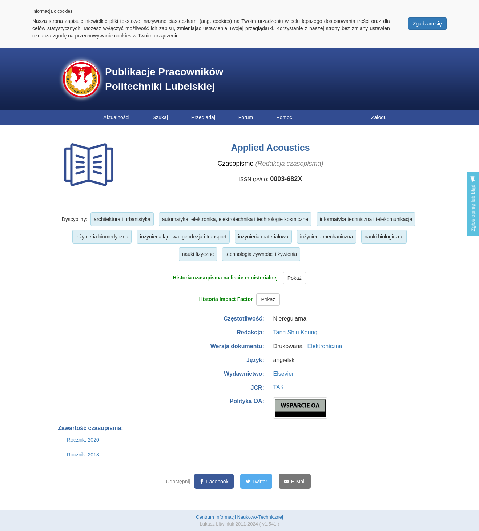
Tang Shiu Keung (295, 332)
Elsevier (283, 374)
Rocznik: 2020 (83, 440)
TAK (278, 387)
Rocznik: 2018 (83, 455)
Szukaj (160, 117)
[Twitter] (256, 481)
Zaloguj (379, 117)
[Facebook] (214, 481)
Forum (245, 117)
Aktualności (116, 117)
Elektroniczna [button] (324, 346)
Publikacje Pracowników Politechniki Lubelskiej (164, 79)
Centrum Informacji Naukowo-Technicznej (239, 517)
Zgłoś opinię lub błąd (473, 203)
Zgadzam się (427, 24)
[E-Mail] (294, 481)
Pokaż (294, 278)
